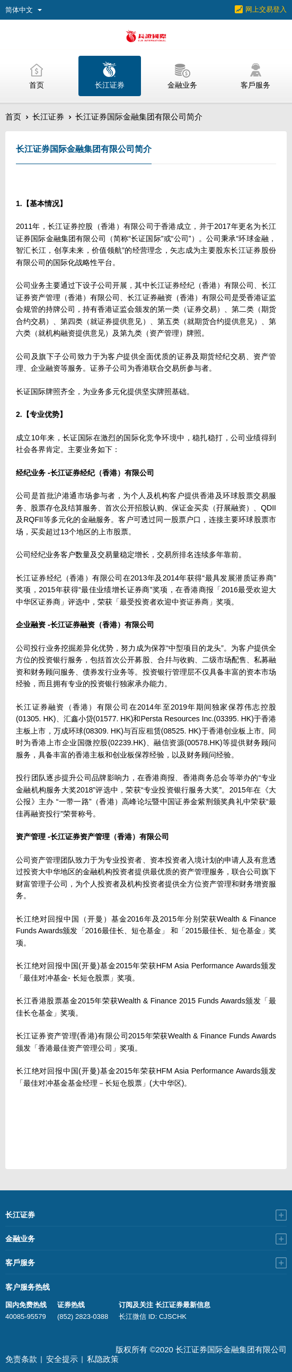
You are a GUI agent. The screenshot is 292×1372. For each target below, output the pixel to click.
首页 (13, 116)
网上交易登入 (266, 9)
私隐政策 (103, 1359)
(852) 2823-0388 (82, 1316)
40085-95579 (25, 1316)
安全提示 (62, 1359)
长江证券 (48, 116)
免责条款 (21, 1359)
